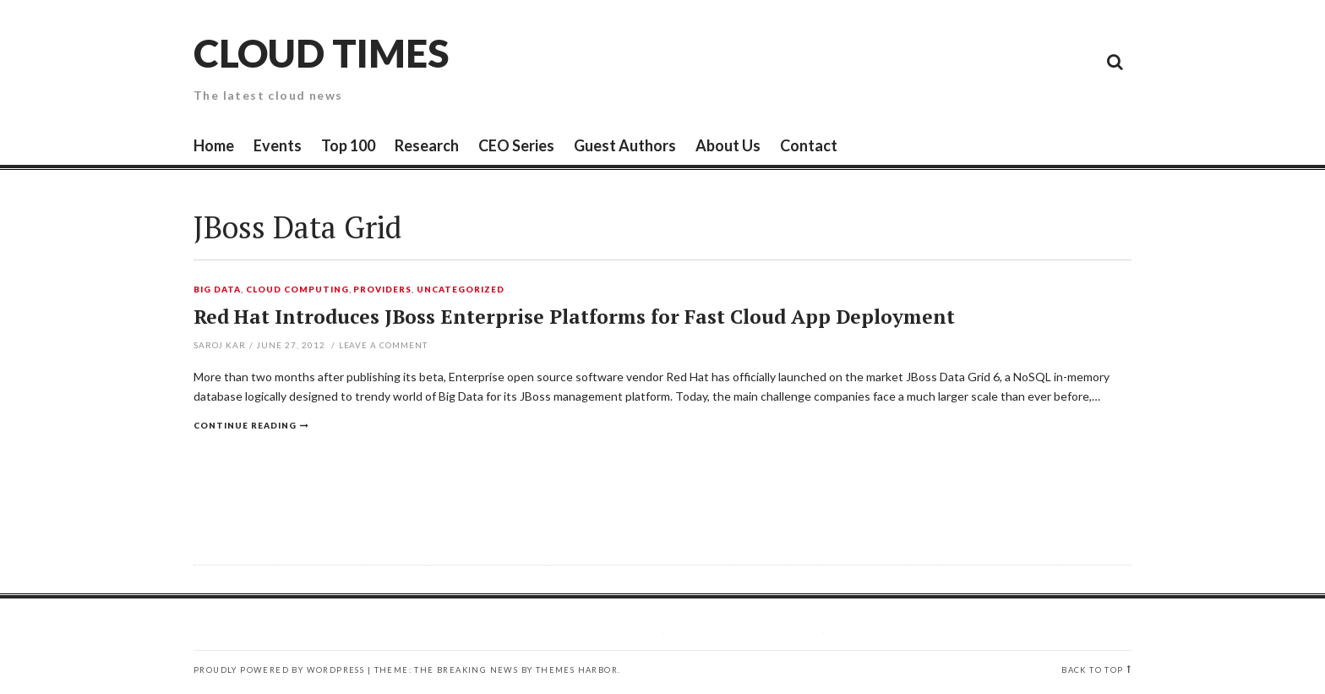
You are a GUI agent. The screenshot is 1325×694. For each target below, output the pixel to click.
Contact (808, 145)
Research (427, 145)
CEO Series (516, 145)
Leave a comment (383, 345)
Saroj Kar (220, 345)
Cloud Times (321, 53)
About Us (728, 145)
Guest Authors (625, 145)
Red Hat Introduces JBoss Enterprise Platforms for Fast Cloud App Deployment (574, 316)
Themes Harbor (577, 670)
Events (278, 145)
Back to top (1092, 670)
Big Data (217, 290)
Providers (382, 290)
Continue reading (245, 425)
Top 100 (348, 145)
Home (214, 145)
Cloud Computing (297, 290)
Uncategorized (460, 290)
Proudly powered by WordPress (279, 670)
